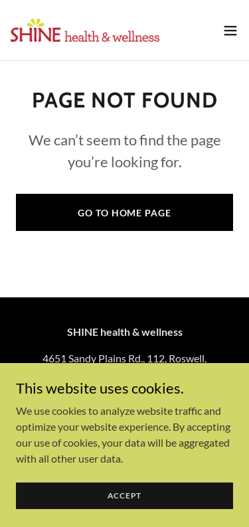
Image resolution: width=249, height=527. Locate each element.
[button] (230, 30)
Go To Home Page (124, 212)
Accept (125, 495)
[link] (85, 30)
